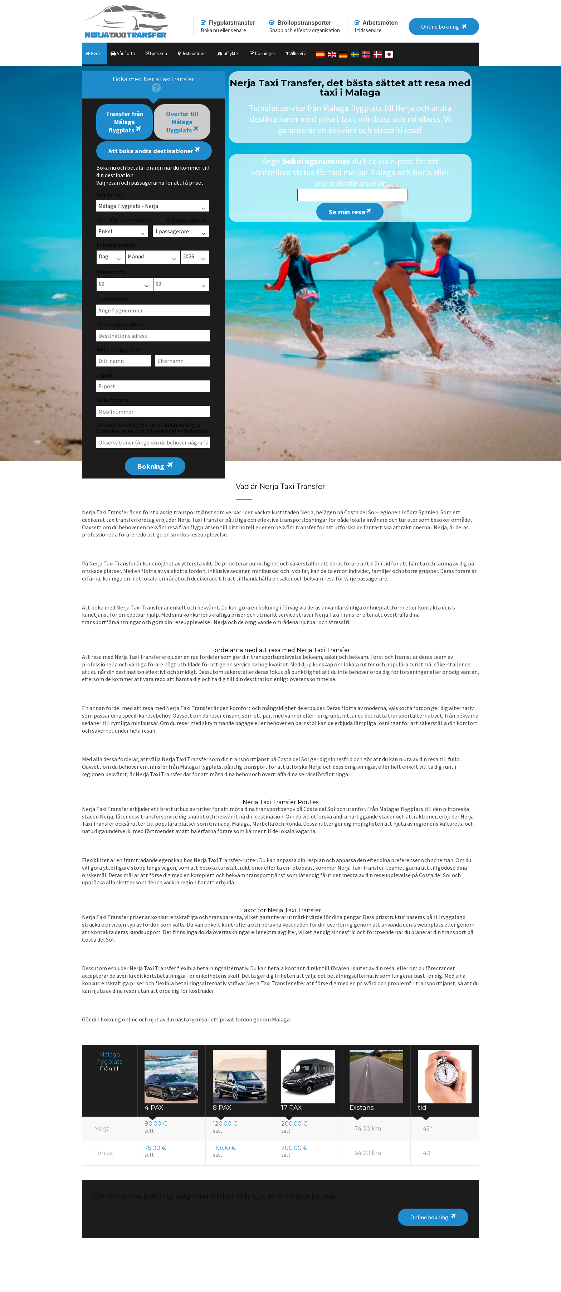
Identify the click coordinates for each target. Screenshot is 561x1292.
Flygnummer (112, 298)
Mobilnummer (113, 399)
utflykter (228, 53)
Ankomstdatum (115, 244)
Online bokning (429, 1217)
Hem (93, 53)
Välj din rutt (110, 194)
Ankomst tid (111, 272)
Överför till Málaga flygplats (182, 122)
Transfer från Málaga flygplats (124, 122)
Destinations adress (120, 324)
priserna (156, 53)
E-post (104, 374)
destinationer (192, 53)
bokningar (262, 53)
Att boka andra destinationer (154, 150)
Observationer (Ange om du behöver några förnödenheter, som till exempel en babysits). (152, 428)
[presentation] (153, 85)
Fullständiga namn (119, 349)
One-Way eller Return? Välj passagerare (151, 219)
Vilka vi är (297, 53)
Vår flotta (123, 53)
